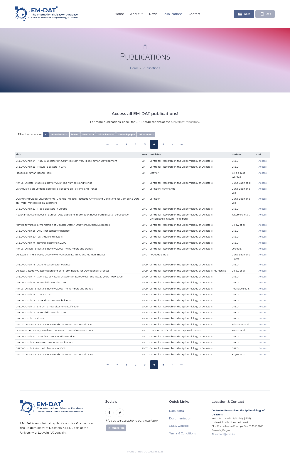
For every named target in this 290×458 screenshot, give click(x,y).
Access (263, 160)
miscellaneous (106, 134)
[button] (111, 144)
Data (244, 14)
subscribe (116, 428)
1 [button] (128, 144)
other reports (146, 134)
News (153, 14)
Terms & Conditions (182, 435)
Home (119, 14)
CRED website (179, 427)
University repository (185, 122)
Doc (265, 14)
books (74, 134)
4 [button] (153, 144)
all (45, 134)
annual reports (59, 134)
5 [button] (161, 144)
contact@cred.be (225, 436)
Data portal (177, 412)
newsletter (88, 134)
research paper (126, 134)
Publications (173, 14)
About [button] (135, 14)
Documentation (180, 420)
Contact (194, 14)
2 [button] (136, 144)
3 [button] (145, 144)
